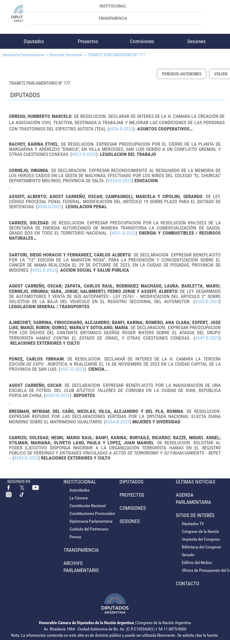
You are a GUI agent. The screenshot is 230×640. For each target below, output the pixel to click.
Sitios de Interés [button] (195, 515)
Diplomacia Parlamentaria (91, 521)
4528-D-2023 (120, 180)
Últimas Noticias (195, 482)
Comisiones (142, 41)
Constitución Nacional (87, 505)
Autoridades (79, 490)
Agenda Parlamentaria (193, 498)
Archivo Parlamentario (81, 566)
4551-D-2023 (72, 369)
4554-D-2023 (117, 422)
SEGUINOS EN (18, 481)
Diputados (34, 41)
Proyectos (88, 41)
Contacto (187, 583)
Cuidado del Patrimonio (88, 529)
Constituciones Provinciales (92, 513)
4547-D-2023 (207, 338)
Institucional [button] (112, 6)
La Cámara (78, 497)
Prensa (75, 536)
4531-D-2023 (123, 233)
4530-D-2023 (49, 206)
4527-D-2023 (84, 154)
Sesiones (196, 41)
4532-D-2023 (44, 270)
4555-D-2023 (26, 458)
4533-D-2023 (207, 301)
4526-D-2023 (121, 129)
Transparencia (113, 18)
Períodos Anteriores (181, 74)
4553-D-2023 (58, 395)
